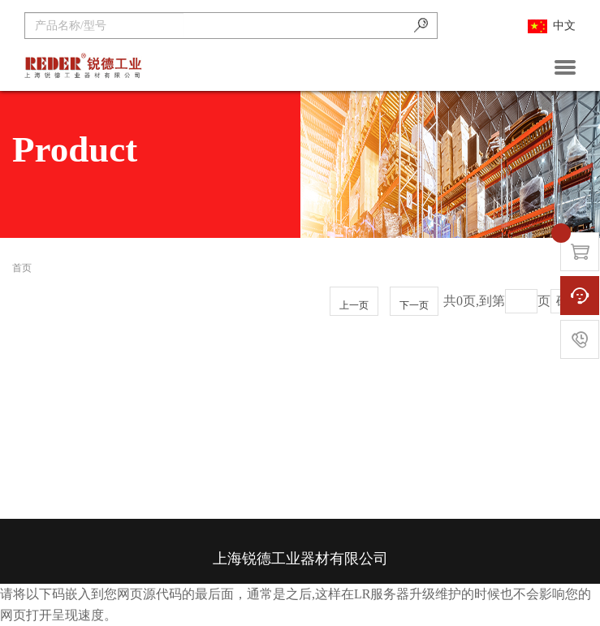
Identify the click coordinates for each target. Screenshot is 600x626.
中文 (552, 26)
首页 (22, 268)
